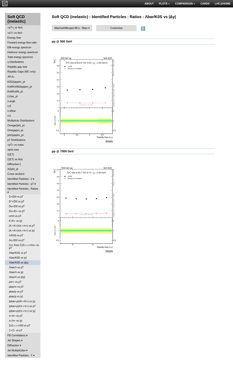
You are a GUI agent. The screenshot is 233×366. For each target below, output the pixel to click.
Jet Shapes (13, 340)
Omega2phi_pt (15, 125)
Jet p (10, 76)
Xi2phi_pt (12, 169)
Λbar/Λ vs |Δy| (17, 277)
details (109, 141)
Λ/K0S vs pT (16, 235)
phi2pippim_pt (15, 135)
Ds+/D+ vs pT (17, 211)
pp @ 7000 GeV (63, 151)
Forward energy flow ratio (22, 42)
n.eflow (11, 111)
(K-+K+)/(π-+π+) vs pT (22, 225)
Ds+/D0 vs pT (17, 206)
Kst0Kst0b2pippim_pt (19, 86)
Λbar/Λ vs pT (16, 267)
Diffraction (13, 345)
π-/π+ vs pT (16, 315)
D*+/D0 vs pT (16, 201)
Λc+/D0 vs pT (17, 240)
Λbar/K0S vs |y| (18, 257)
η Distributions (15, 62)
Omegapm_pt (15, 130)
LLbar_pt (12, 96)
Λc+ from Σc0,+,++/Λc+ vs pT (24, 246)
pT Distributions (16, 140)
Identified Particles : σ (19, 179)
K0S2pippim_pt (16, 81)
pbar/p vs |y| (16, 296)
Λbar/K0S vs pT (18, 252)
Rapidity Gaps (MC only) (21, 71)
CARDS (205, 3)
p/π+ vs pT (15, 282)
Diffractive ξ (14, 164)
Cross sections (15, 174)
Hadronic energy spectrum (22, 52)
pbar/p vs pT (16, 291)
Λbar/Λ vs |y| (16, 272)
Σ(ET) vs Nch (15, 159)
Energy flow (14, 37)
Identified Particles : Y (19, 355)
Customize (116, 28)
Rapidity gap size (17, 66)
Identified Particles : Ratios (22, 188)
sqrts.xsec (13, 149)
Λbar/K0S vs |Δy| (18, 262)
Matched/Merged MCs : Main (71, 28)
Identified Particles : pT (20, 184)
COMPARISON (185, 3)
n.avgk (11, 101)
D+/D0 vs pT (16, 196)
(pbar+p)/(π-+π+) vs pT (22, 306)
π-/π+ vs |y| (15, 320)
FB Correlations (16, 335)
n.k (9, 115)
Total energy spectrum (20, 57)
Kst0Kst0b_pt (15, 91)
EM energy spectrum (19, 47)
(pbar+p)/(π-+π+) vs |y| (22, 311)
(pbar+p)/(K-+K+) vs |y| (22, 301)
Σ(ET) (10, 154)
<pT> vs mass (15, 144)
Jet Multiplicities (16, 350)
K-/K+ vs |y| (15, 221)
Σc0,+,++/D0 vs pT (19, 325)
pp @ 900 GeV (62, 41)
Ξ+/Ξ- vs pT (15, 330)
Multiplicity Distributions (20, 120)
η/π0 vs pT (15, 216)
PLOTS (164, 3)
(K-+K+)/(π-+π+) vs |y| (21, 230)
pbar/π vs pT (16, 286)
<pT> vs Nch (15, 28)
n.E (9, 106)
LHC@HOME (222, 3)
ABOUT (149, 3)
